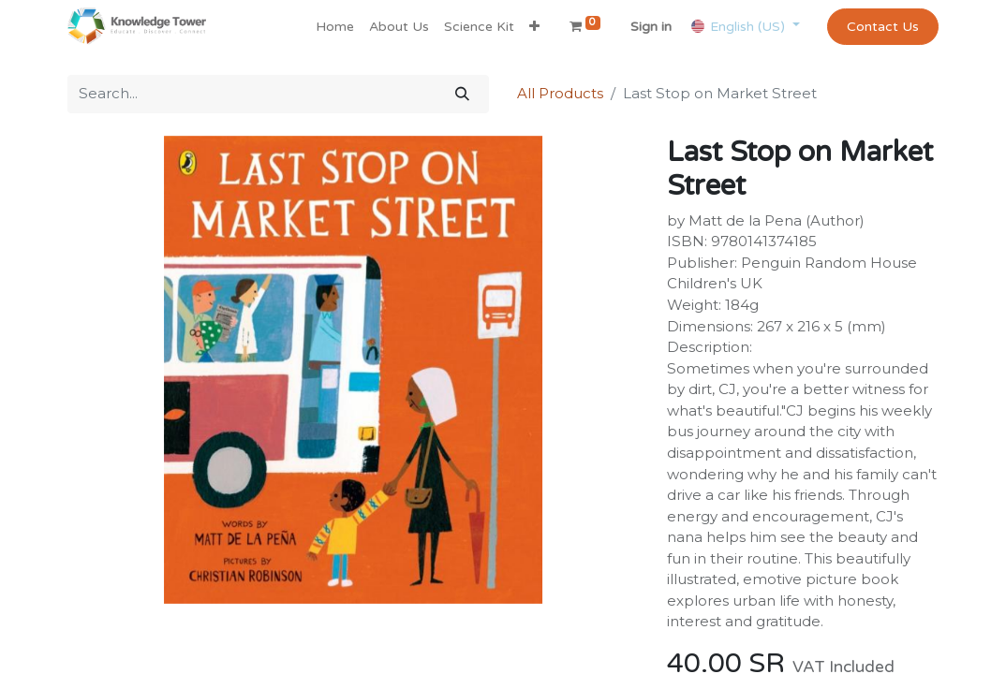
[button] (534, 26)
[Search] (462, 94)
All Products (560, 93)
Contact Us (883, 27)
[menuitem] (335, 26)
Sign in (651, 27)
